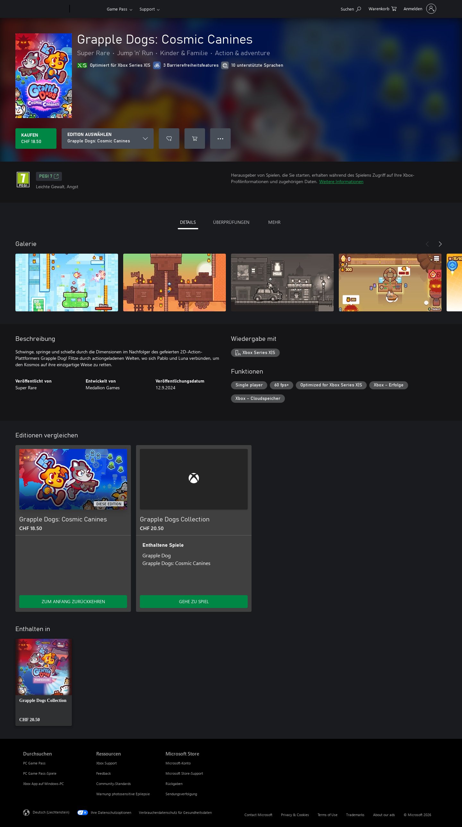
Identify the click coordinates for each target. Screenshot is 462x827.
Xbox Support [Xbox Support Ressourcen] (106, 763)
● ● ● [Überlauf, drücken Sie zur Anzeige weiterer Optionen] (221, 138)
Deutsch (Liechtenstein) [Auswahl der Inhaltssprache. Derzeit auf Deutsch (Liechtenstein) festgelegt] (51, 812)
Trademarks (355, 815)
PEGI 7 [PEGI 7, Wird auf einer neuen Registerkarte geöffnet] (49, 176)
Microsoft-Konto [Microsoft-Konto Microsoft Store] (178, 763)
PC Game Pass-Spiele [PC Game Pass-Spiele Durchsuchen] (39, 773)
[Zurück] (427, 244)
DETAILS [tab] (188, 222)
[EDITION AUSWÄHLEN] (108, 138)
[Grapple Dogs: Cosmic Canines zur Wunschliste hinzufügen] (169, 138)
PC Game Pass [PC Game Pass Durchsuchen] (34, 763)
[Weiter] (440, 244)
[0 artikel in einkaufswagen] (383, 8)
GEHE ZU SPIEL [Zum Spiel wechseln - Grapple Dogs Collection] (194, 601)
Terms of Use (328, 815)
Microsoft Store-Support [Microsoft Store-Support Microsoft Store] (184, 773)
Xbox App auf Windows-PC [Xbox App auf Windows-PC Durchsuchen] (43, 783)
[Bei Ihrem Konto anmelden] (419, 8)
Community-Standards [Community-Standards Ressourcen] (113, 783)
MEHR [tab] (274, 222)
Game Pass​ (117, 9)
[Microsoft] (45, 9)
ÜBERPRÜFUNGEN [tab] (231, 222)
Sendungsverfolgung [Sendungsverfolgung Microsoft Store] (181, 794)
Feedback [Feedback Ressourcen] (103, 773)
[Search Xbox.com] (351, 8)
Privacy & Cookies (295, 815)
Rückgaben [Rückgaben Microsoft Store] (174, 783)
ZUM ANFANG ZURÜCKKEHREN (73, 601)
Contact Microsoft (258, 815)
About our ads (384, 815)
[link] (43, 682)
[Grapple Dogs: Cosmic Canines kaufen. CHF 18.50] (35, 138)
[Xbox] (87, 9)
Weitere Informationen (341, 181)
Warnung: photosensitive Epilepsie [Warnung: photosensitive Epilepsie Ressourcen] (123, 794)
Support (147, 9)
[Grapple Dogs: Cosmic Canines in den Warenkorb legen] (194, 138)
